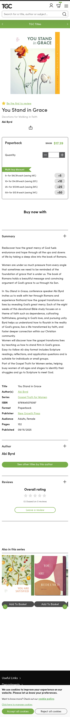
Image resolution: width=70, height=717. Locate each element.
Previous (2, 24)
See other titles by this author (35, 464)
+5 (59, 175)
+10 (60, 181)
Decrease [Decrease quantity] (45, 155)
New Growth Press (29, 413)
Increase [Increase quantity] (62, 155)
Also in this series (13, 549)
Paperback (13, 142)
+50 (59, 192)
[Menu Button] (66, 6)
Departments (11, 684)
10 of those (12, 6)
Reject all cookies (51, 711)
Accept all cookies (18, 711)
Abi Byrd (7, 122)
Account (51, 5)
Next (67, 24)
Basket (60, 4)
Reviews (7, 482)
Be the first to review (19, 103)
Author (6, 446)
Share (31, 128)
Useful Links (10, 678)
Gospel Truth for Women (32, 397)
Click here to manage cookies (17, 704)
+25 (59, 186)
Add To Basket (18, 604)
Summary (8, 236)
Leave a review (35, 510)
